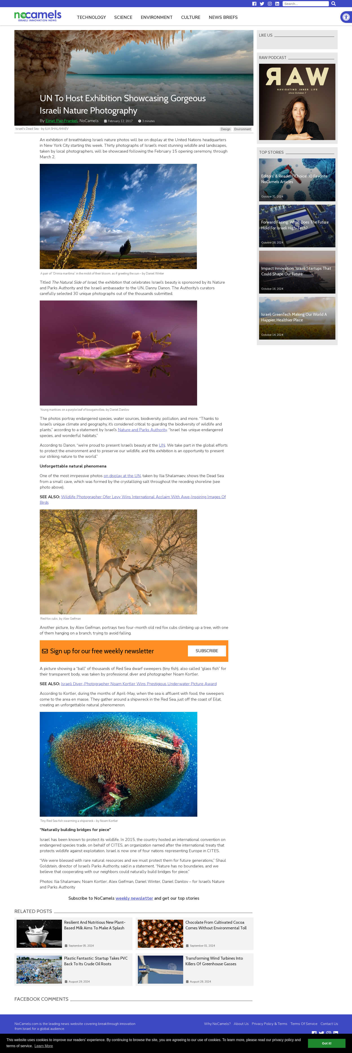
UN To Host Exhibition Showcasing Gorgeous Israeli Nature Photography (123, 104)
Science (123, 17)
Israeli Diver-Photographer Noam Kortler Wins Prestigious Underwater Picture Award (139, 684)
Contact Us (329, 1023)
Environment (157, 17)
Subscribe (207, 651)
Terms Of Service (303, 1023)
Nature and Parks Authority (142, 429)
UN (162, 445)
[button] (346, 17)
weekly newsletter (134, 898)
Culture (190, 17)
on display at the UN (122, 475)
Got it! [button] (327, 1043)
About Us (241, 1023)
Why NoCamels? (217, 1023)
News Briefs (223, 17)
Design (225, 129)
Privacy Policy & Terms (269, 1023)
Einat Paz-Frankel (62, 120)
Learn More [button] (44, 1046)
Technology (91, 17)
